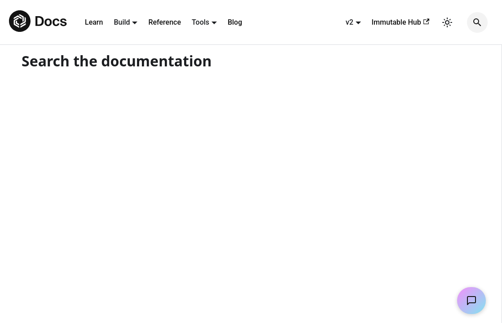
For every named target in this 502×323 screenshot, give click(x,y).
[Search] (477, 22)
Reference (164, 22)
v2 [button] (349, 22)
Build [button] (122, 22)
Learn (94, 22)
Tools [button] (200, 22)
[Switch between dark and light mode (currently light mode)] (447, 22)
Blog (235, 22)
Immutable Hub (400, 22)
